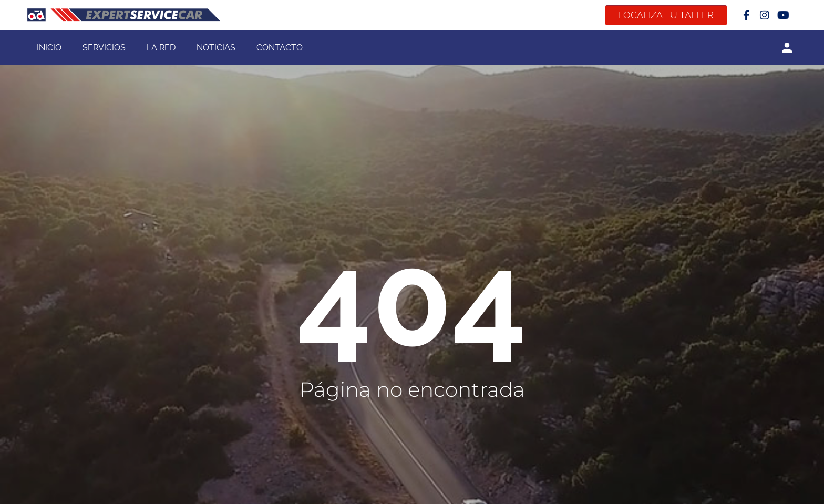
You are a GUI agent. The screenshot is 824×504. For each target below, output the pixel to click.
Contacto (279, 48)
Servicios (104, 48)
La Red (161, 48)
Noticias (216, 48)
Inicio (49, 48)
